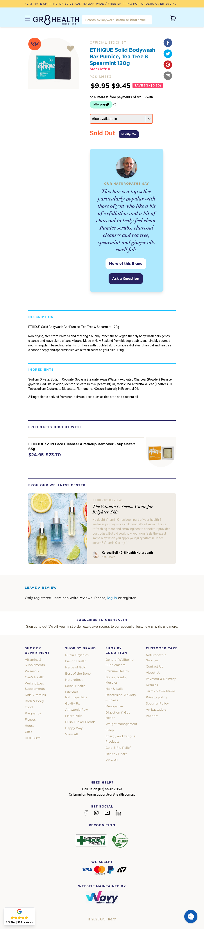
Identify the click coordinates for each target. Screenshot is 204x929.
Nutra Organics (77, 655)
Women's (32, 671)
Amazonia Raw (76, 709)
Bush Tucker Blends (80, 722)
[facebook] (167, 42)
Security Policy (157, 703)
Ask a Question (125, 278)
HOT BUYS (33, 738)
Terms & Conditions (160, 691)
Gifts (28, 732)
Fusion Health (75, 661)
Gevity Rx (72, 703)
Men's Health (34, 677)
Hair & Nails (114, 688)
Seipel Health (75, 686)
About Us (153, 672)
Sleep (110, 730)
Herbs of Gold (75, 667)
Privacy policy (156, 697)
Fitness (30, 719)
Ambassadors (156, 709)
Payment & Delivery (161, 679)
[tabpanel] (53, 63)
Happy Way (74, 728)
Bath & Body (34, 701)
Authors (152, 715)
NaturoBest (74, 679)
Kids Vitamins (35, 695)
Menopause (114, 706)
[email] (167, 75)
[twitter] (167, 53)
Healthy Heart (116, 754)
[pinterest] (167, 64)
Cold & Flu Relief (118, 747)
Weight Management (121, 724)
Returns (152, 685)
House (29, 725)
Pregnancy (33, 713)
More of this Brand (126, 263)
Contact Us (154, 666)
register (129, 598)
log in (112, 598)
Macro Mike (73, 715)
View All (71, 734)
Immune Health (117, 671)
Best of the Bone (78, 673)
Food (29, 707)
